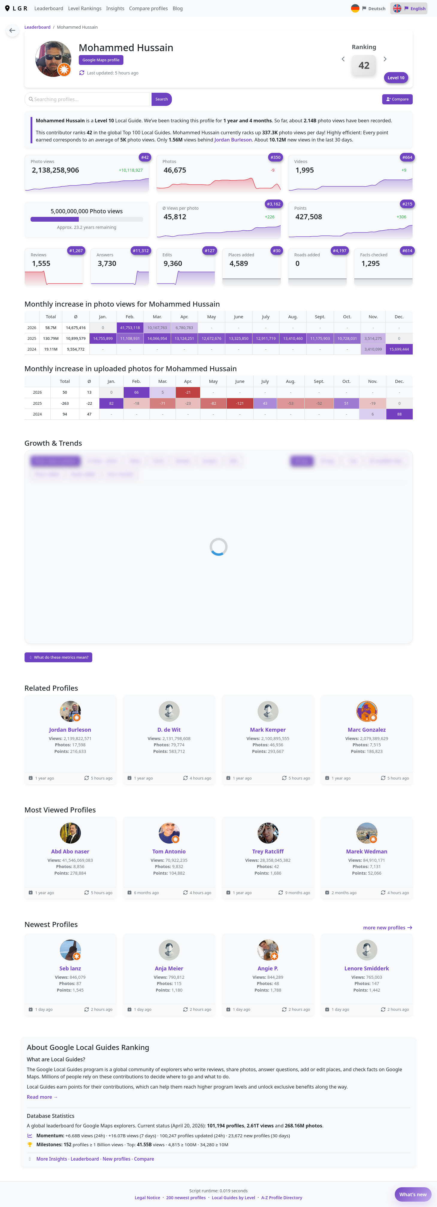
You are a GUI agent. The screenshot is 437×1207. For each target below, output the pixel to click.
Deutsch (368, 8)
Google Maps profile (101, 60)
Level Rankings (84, 8)
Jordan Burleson (233, 139)
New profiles (117, 1159)
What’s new (413, 1194)
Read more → (42, 1097)
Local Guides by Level (233, 1197)
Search (161, 99)
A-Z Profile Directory (281, 1197)
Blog (178, 8)
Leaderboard (48, 8)
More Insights (51, 1159)
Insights (115, 8)
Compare (144, 1159)
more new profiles (388, 927)
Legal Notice (147, 1197)
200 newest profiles (186, 1197)
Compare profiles (148, 8)
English (409, 8)
